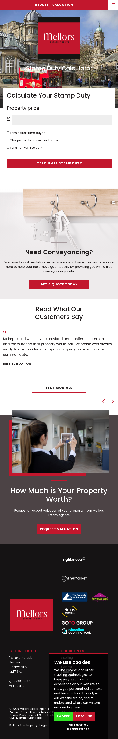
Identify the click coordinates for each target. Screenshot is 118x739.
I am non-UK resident (25, 147)
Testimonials (59, 387)
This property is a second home (32, 140)
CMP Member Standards (25, 718)
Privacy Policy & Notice (45, 712)
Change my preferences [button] (78, 727)
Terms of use (18, 712)
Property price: (23, 108)
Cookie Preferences (22, 715)
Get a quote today (59, 284)
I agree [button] (63, 716)
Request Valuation (54, 5)
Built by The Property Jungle (28, 725)
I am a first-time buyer (26, 133)
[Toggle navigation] (113, 4)
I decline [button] (84, 716)
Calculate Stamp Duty (59, 163)
